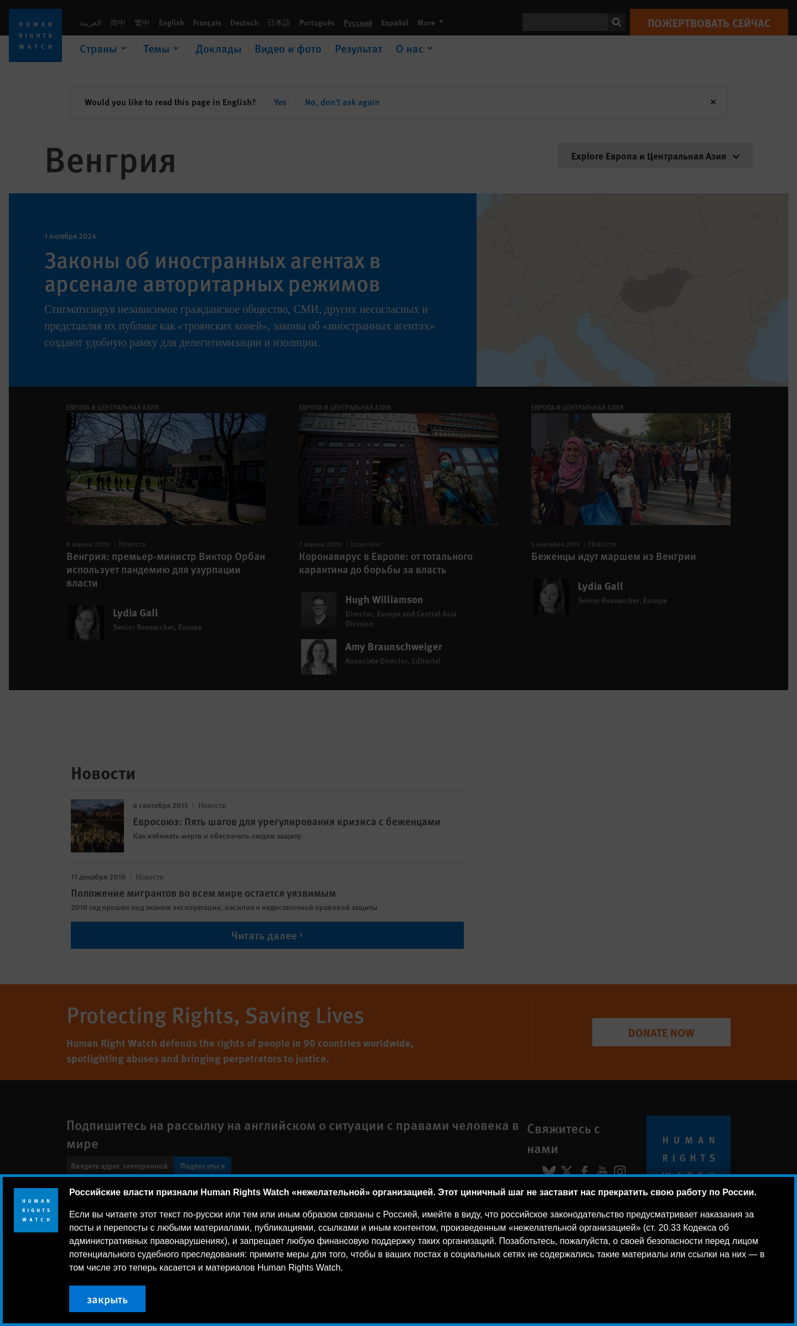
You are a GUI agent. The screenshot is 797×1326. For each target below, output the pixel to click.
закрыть (107, 1299)
